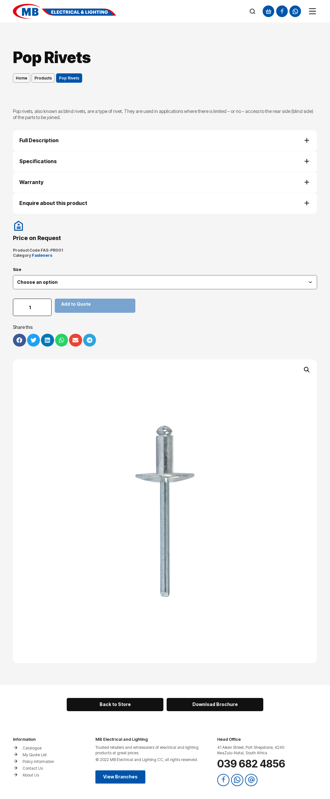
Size (17, 269)
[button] (307, 370)
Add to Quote (76, 304)
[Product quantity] (32, 307)
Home (21, 78)
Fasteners (42, 255)
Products (43, 78)
